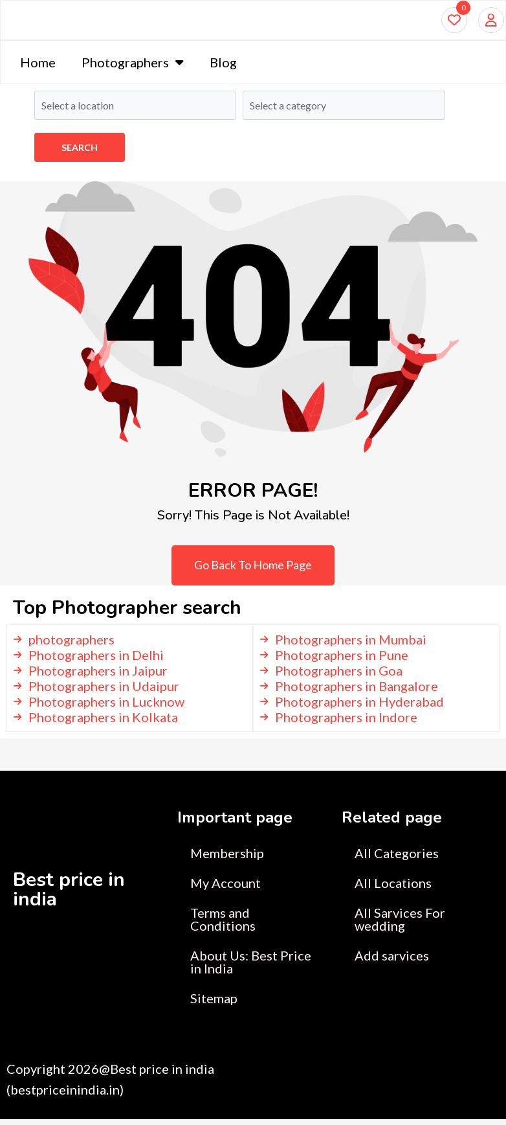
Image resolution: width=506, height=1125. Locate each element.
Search (79, 147)
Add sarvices (392, 961)
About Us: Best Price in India (250, 967)
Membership (227, 859)
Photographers (133, 68)
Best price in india (69, 895)
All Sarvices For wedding (400, 925)
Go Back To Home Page (253, 570)
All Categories (397, 859)
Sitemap (213, 1004)
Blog (223, 68)
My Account (225, 888)
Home (38, 68)
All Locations (393, 888)
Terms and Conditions (223, 925)
